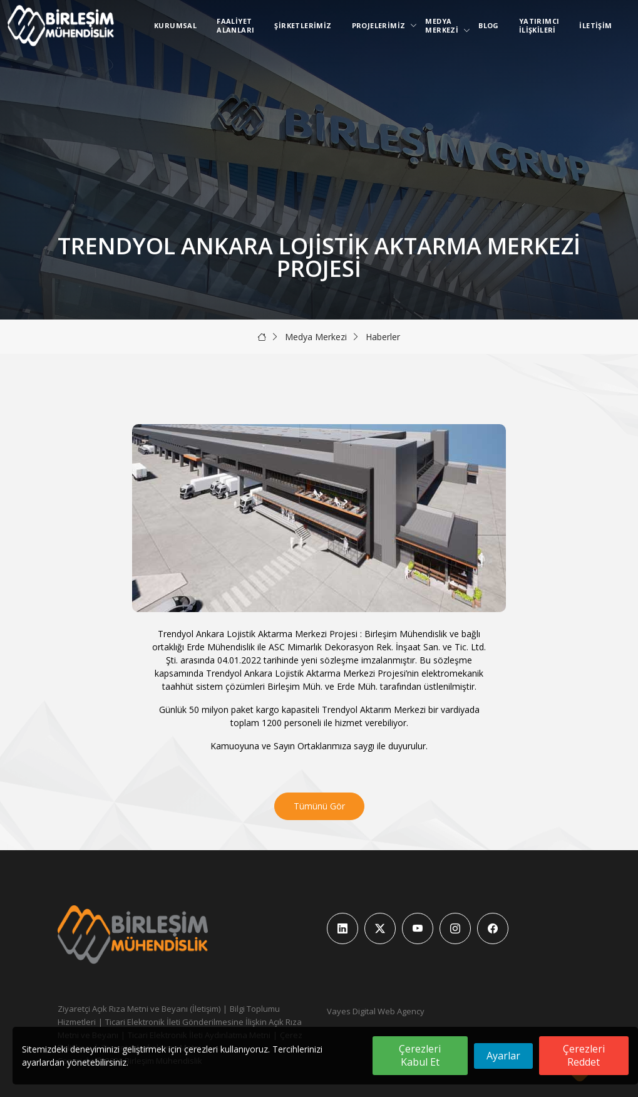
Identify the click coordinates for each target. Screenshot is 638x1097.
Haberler (383, 337)
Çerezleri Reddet (584, 1055)
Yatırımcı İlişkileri (539, 25)
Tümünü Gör (319, 806)
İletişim (595, 25)
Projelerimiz (381, 25)
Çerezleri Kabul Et (420, 1055)
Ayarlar (503, 1056)
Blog (488, 25)
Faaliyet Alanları (235, 25)
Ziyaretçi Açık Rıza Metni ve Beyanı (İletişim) (139, 1008)
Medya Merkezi (444, 25)
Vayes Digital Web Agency (375, 1011)
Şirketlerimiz (302, 25)
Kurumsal (175, 25)
